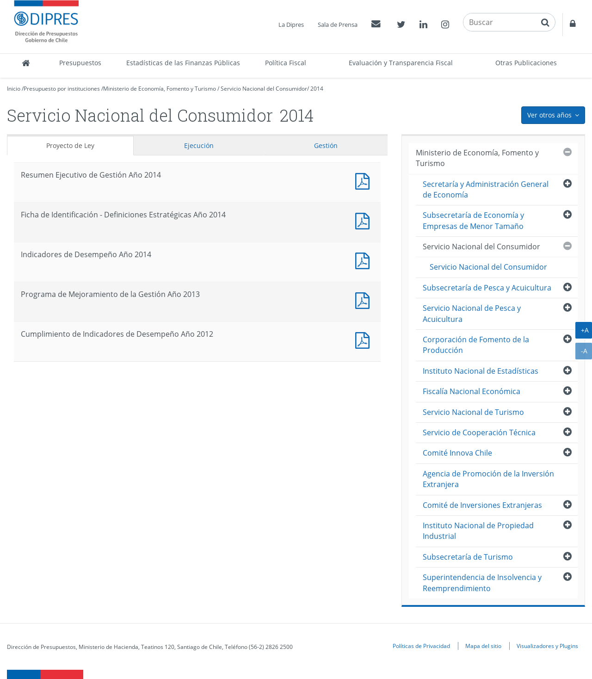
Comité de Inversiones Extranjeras (482, 505)
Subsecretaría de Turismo (468, 557)
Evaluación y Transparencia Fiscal (401, 62)
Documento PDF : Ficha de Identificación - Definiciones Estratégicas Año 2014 (364, 220)
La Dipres (291, 24)
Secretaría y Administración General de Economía (486, 189)
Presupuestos (80, 62)
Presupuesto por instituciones (62, 89)
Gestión (326, 145)
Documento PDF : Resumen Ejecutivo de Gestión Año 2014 (364, 180)
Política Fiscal (285, 62)
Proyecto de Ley (70, 145)
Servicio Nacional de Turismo (473, 412)
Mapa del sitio (483, 645)
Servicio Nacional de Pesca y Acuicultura (472, 313)
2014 (316, 89)
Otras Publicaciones (526, 62)
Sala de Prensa (338, 24)
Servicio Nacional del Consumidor (264, 89)
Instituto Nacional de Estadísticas (480, 371)
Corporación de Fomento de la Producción (476, 344)
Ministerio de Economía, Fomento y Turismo (159, 89)
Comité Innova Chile (457, 453)
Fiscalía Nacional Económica (471, 391)
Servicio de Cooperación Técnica (479, 432)
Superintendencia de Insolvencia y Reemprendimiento (482, 582)
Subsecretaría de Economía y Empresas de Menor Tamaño (473, 220)
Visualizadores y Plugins (547, 645)
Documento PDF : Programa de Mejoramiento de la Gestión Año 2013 (364, 299)
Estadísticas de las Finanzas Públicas (183, 62)
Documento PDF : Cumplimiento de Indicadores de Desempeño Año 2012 (364, 339)
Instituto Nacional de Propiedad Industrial (478, 530)
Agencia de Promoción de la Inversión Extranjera (488, 479)
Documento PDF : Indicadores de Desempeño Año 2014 (364, 259)
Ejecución (199, 145)
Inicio (13, 89)
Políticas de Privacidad (421, 645)
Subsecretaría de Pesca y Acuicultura (487, 288)
